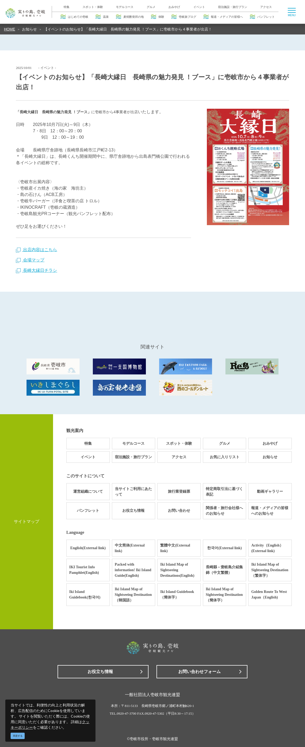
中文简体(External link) (130, 548)
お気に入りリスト (224, 457)
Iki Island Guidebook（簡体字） (177, 594)
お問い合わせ (179, 511)
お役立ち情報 (133, 511)
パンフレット (262, 17)
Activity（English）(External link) (267, 548)
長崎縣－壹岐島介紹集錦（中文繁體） (224, 570)
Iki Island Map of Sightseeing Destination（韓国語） (133, 594)
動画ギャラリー (270, 491)
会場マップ (30, 260)
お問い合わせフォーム (199, 671)
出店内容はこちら (36, 249)
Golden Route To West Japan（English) (269, 594)
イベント (199, 6)
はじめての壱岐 (74, 17)
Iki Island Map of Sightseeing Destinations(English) (177, 570)
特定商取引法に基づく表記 (224, 491)
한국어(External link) (224, 548)
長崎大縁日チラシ (36, 270)
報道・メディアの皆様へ (223, 17)
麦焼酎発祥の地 (130, 17)
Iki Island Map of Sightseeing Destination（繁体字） (269, 570)
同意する (18, 736)
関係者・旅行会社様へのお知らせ (224, 511)
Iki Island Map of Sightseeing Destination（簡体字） (224, 594)
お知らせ (29, 29)
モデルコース (124, 6)
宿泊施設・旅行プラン (232, 6)
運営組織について (88, 491)
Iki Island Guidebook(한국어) (84, 594)
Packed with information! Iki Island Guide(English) (133, 570)
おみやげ (174, 6)
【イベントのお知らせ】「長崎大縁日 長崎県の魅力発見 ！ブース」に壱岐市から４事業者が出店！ (128, 29)
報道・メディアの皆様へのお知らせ (269, 511)
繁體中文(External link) (175, 548)
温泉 (102, 17)
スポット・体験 (92, 6)
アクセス (266, 6)
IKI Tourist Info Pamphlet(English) (84, 570)
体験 (157, 17)
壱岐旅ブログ (183, 17)
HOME (9, 29)
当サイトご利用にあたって (133, 491)
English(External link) (88, 548)
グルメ (151, 6)
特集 (66, 6)
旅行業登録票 (179, 491)
